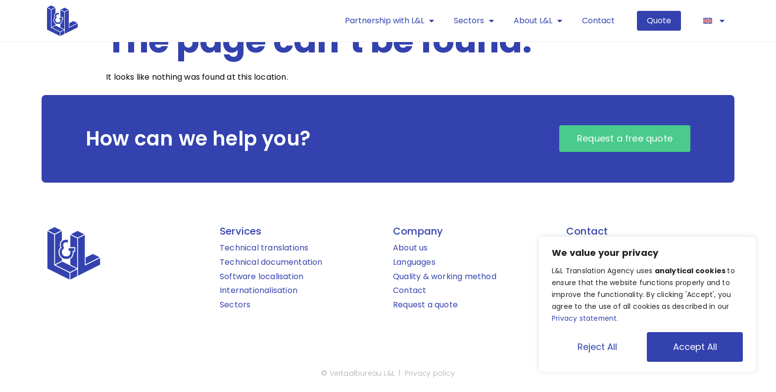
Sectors (474, 21)
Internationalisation (258, 290)
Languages (414, 262)
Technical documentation (271, 262)
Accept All (695, 347)
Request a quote (425, 305)
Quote (659, 20)
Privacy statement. (586, 318)
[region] (647, 304)
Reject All (597, 347)
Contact (598, 20)
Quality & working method (444, 277)
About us (410, 248)
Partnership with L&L (389, 21)
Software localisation (261, 277)
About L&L (538, 21)
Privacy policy (430, 374)
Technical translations (264, 248)
